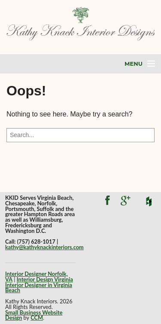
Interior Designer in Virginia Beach (38, 287)
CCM (36, 317)
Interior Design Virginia (45, 279)
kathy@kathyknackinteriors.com (44, 247)
